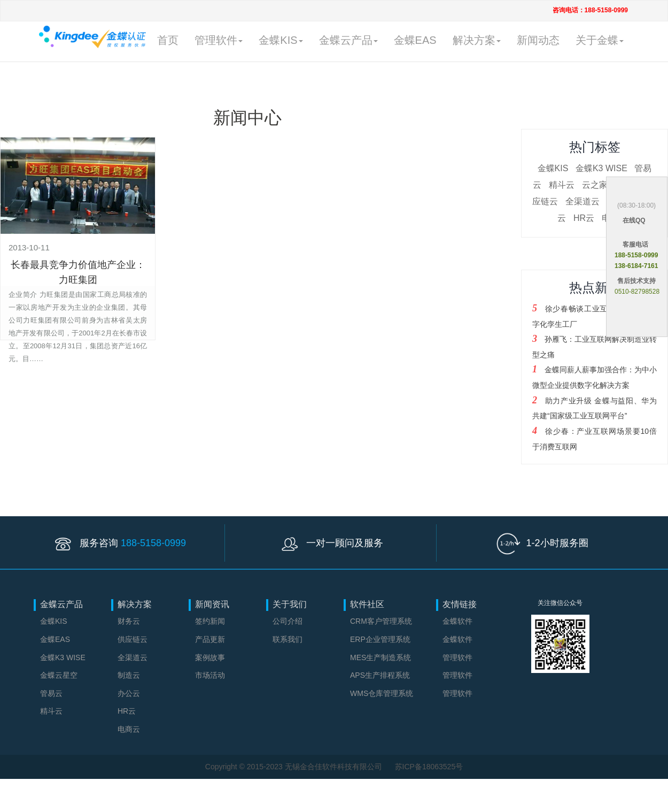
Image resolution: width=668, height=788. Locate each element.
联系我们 (287, 639)
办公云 (129, 693)
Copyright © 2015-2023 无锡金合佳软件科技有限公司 (294, 766)
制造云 (129, 675)
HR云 (583, 218)
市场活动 (210, 675)
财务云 (129, 621)
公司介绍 (287, 621)
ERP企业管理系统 (380, 639)
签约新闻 (210, 621)
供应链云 (132, 639)
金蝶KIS (553, 168)
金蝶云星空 (58, 675)
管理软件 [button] (219, 40)
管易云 (51, 693)
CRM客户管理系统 (381, 621)
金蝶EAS (415, 40)
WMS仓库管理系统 (381, 693)
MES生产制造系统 (380, 657)
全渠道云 (582, 201)
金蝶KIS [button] (280, 40)
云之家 (595, 184)
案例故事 (210, 657)
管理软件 (457, 657)
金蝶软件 (457, 621)
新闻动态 (538, 40)
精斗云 (561, 184)
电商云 (129, 729)
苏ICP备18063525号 (429, 766)
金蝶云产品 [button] (348, 40)
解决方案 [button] (477, 40)
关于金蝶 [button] (600, 40)
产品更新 (210, 639)
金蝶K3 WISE (601, 168)
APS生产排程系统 (380, 675)
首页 (167, 40)
